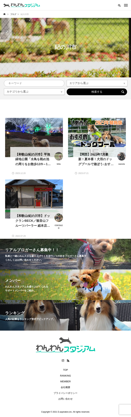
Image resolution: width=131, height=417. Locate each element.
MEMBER (65, 381)
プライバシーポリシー (65, 393)
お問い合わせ (65, 399)
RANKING (65, 375)
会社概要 (65, 387)
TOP (65, 370)
